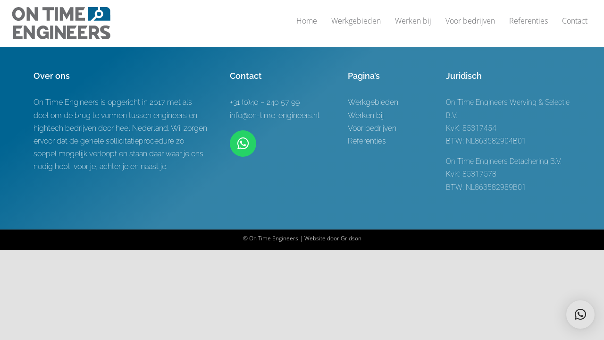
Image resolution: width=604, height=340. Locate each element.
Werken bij (366, 115)
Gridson (351, 238)
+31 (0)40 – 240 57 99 (265, 102)
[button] (580, 314)
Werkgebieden (373, 102)
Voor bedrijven (372, 128)
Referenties (367, 140)
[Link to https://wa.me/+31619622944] (243, 143)
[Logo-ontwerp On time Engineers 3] (61, 10)
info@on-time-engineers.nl (274, 115)
